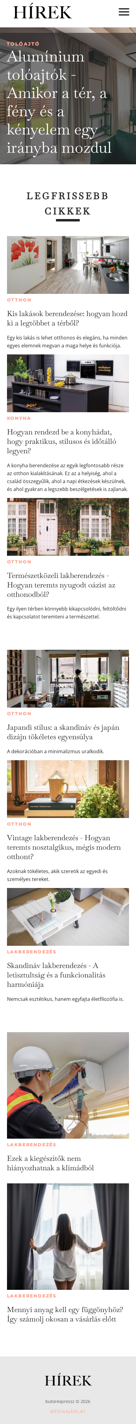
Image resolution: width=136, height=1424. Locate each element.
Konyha (19, 418)
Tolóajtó (23, 44)
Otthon (19, 300)
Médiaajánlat (68, 1411)
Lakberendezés (32, 952)
